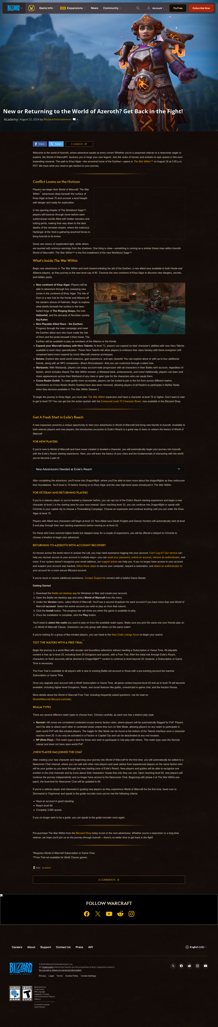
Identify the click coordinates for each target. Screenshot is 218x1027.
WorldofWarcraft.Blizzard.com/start (52, 699)
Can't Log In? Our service (163, 553)
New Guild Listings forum (125, 634)
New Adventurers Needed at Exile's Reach (64, 469)
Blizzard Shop (83, 833)
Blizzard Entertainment (57, 119)
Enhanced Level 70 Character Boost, (121, 401)
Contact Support (94, 578)
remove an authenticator (166, 557)
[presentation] (14, 8)
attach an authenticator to (168, 566)
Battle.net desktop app (64, 593)
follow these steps (86, 566)
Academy (46, 868)
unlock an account (141, 557)
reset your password (119, 557)
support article (109, 561)
